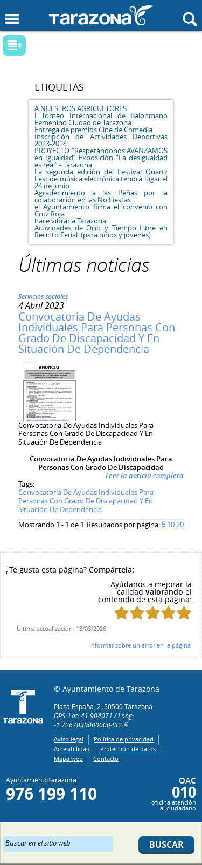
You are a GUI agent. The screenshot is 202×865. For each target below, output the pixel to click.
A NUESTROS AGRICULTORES (80, 108)
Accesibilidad (72, 749)
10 (171, 524)
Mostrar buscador (190, 19)
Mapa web (68, 758)
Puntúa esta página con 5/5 (184, 612)
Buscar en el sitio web (38, 842)
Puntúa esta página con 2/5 (137, 612)
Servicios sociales (43, 296)
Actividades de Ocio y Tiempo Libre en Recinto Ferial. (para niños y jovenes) (101, 231)
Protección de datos (128, 749)
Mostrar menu (12, 19)
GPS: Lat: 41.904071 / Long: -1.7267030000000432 (94, 720)
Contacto (106, 758)
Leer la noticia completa (145, 475)
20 (180, 524)
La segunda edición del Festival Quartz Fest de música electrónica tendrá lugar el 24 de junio (101, 178)
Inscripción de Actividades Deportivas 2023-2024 (101, 140)
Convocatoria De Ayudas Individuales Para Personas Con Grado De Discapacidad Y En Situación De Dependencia (96, 332)
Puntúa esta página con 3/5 (152, 612)
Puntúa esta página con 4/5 (168, 612)
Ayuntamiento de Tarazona (101, 15)
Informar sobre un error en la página (140, 645)
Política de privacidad (124, 739)
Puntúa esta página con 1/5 (121, 612)
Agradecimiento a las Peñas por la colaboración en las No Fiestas (101, 196)
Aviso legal (68, 739)
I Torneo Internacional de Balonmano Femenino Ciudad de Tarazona (101, 119)
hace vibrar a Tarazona (70, 221)
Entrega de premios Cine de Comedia (93, 129)
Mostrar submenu (14, 45)
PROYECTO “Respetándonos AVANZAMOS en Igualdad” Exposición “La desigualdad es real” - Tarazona (101, 157)
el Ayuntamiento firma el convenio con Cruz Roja (101, 210)
